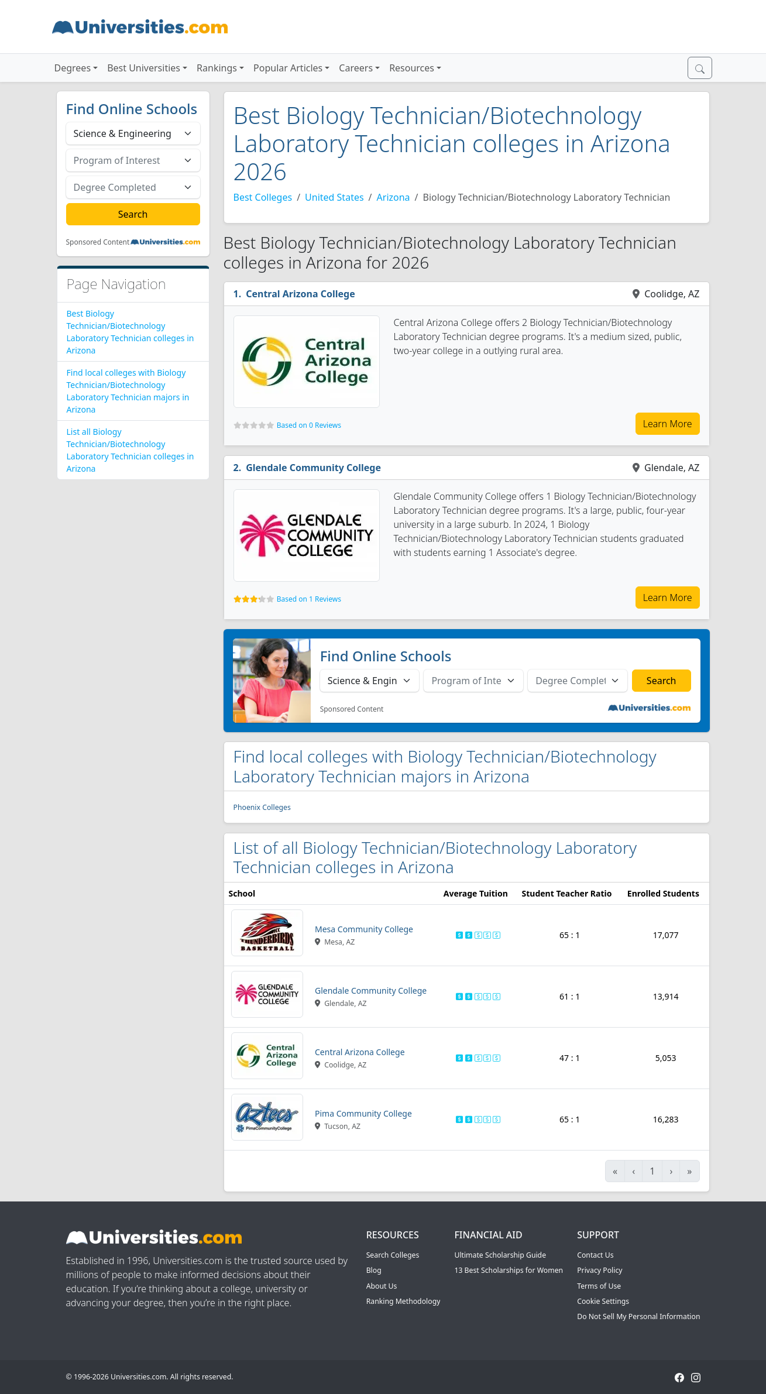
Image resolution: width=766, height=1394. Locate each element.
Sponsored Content (98, 242)
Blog (374, 1270)
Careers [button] (356, 67)
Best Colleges (263, 197)
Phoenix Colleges (262, 807)
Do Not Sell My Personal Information (638, 1316)
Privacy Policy (599, 1270)
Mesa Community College (364, 929)
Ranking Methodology (403, 1301)
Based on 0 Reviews (309, 425)
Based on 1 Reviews (309, 599)
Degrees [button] (72, 67)
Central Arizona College (300, 293)
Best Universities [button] (143, 67)
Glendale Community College (313, 467)
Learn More (667, 423)
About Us (381, 1286)
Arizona (393, 197)
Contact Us (595, 1255)
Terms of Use (599, 1286)
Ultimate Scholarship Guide (500, 1255)
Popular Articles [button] (287, 67)
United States (334, 197)
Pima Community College (363, 1113)
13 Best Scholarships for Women (508, 1270)
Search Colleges (393, 1255)
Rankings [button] (217, 67)
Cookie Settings (603, 1301)
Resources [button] (411, 67)
